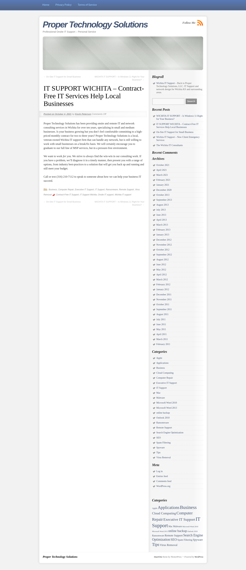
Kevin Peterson (83, 114)
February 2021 (163, 180)
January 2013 (162, 234)
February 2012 (163, 284)
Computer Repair (66, 189)
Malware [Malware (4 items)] (177, 526)
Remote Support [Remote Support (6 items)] (174, 535)
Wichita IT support (123, 194)
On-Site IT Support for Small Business (62, 77)
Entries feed (162, 476)
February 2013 (163, 229)
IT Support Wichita (88, 194)
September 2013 (164, 200)
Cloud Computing (165, 373)
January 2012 (162, 289)
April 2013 (161, 220)
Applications (162, 363)
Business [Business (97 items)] (188, 507)
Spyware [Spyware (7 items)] (198, 539)
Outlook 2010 (162, 417)
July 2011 (161, 319)
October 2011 (162, 304)
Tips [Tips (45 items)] (155, 544)
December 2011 (164, 294)
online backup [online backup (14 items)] (177, 531)
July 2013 (161, 209)
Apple (159, 358)
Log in (159, 471)
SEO (158, 437)
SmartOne (158, 557)
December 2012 (164, 240)
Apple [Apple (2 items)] (154, 508)
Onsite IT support (106, 194)
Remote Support (126, 189)
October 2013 (162, 195)
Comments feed (163, 481)
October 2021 (162, 165)
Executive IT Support (84, 189)
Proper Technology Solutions (95, 24)
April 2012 (161, 274)
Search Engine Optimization (169, 432)
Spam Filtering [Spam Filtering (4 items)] (184, 539)
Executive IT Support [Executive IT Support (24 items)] (179, 519)
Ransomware (112, 189)
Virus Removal (163, 457)
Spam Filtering (163, 442)
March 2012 (162, 279)
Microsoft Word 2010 (166, 402)
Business (53, 189)
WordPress (199, 557)
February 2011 (163, 344)
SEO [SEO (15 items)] (173, 539)
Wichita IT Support (165, 83)
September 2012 (164, 254)
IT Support (100, 189)
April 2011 (161, 334)
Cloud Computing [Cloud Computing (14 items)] (164, 513)
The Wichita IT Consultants (169, 145)
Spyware (160, 447)
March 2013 (162, 224)
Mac (158, 393)
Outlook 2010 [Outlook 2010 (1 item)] (192, 531)
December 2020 (164, 190)
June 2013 (161, 215)
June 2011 (161, 324)
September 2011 (164, 309)
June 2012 (161, 264)
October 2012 (162, 249)
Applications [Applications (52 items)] (168, 507)
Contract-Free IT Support (67, 194)
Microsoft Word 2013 (166, 408)
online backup (163, 413)
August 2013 (162, 205)
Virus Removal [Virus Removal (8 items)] (168, 545)
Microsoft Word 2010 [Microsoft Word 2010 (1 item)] (190, 527)
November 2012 (164, 244)
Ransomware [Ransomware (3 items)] (158, 535)
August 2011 (162, 314)
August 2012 (162, 259)
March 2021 (162, 175)
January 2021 (162, 185)
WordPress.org (163, 486)
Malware (160, 397)
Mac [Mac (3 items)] (170, 526)
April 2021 (161, 170)
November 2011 (164, 299)
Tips (158, 452)
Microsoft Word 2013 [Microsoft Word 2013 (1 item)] (160, 531)
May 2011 (161, 329)
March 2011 (162, 339)
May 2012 (161, 269)
